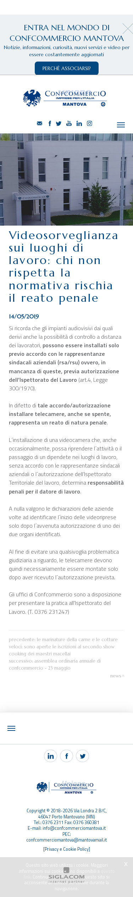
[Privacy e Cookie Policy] (66, 829)
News (115, 656)
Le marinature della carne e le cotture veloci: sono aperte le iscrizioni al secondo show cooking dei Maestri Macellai (63, 627)
